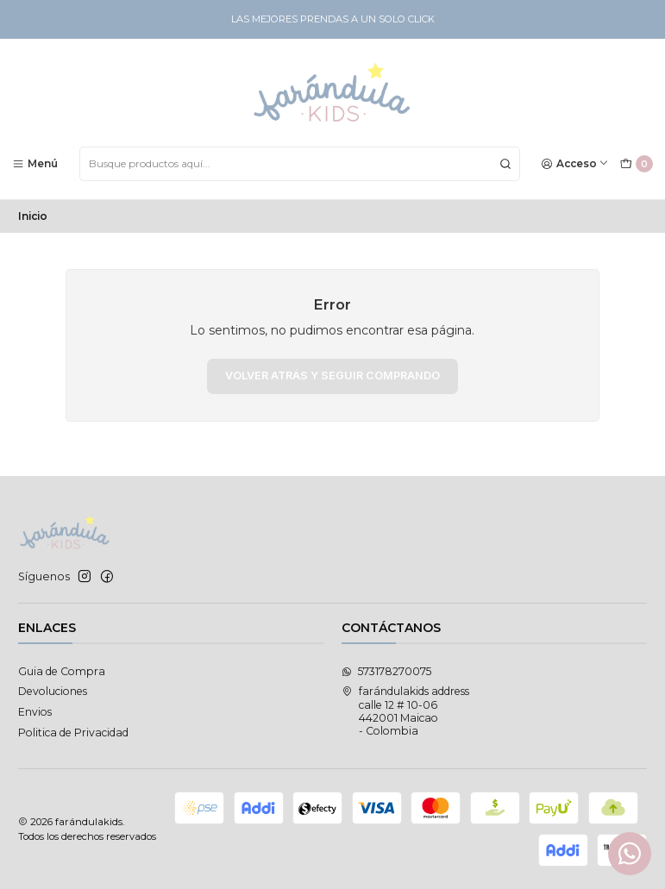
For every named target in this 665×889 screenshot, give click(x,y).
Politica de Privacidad (73, 732)
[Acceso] (575, 163)
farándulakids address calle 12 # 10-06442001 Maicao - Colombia (405, 711)
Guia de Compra (61, 671)
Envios (35, 711)
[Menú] (35, 163)
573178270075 (386, 671)
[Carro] (636, 164)
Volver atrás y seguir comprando (332, 375)
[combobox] (299, 164)
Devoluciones (52, 691)
